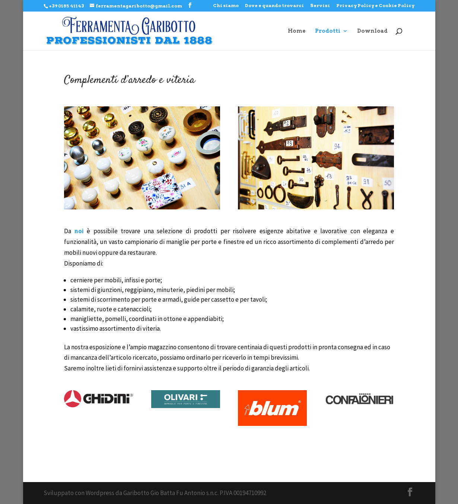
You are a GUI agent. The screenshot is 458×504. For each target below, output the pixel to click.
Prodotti (327, 31)
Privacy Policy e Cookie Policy (375, 5)
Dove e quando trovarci (274, 5)
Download (372, 31)
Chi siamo (226, 5)
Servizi (320, 5)
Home (297, 31)
